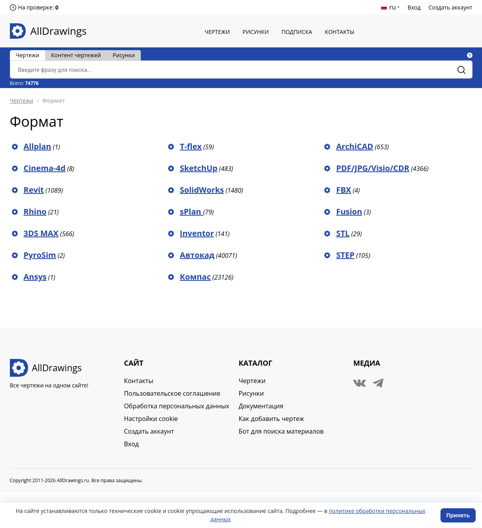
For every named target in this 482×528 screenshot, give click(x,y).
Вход (414, 7)
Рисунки (256, 32)
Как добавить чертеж (271, 418)
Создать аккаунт (451, 7)
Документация (260, 406)
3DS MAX (41, 233)
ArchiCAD (354, 146)
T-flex (191, 146)
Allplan (37, 146)
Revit (34, 189)
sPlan (191, 211)
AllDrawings (58, 31)
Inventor (197, 233)
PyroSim (40, 255)
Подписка (297, 32)
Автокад (197, 255)
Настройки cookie (151, 418)
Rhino (35, 211)
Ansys (35, 276)
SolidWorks (202, 189)
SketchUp (198, 168)
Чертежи (217, 32)
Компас (195, 276)
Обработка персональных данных (176, 406)
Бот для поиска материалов (280, 431)
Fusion (349, 211)
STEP (345, 255)
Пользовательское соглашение (172, 393)
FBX (343, 189)
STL (343, 233)
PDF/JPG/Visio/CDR (372, 168)
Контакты (339, 32)
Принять (458, 515)
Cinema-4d (45, 168)
